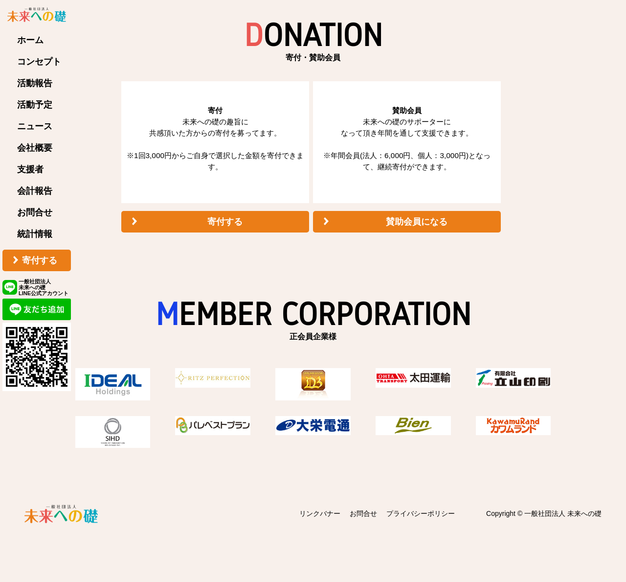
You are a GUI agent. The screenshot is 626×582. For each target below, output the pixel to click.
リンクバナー (319, 513)
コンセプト (39, 62)
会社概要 (34, 148)
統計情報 (34, 234)
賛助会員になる (416, 222)
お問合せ (34, 212)
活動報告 (34, 83)
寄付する (39, 260)
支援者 (30, 169)
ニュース (34, 126)
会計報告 (34, 191)
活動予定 (34, 105)
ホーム (30, 40)
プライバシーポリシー (420, 513)
